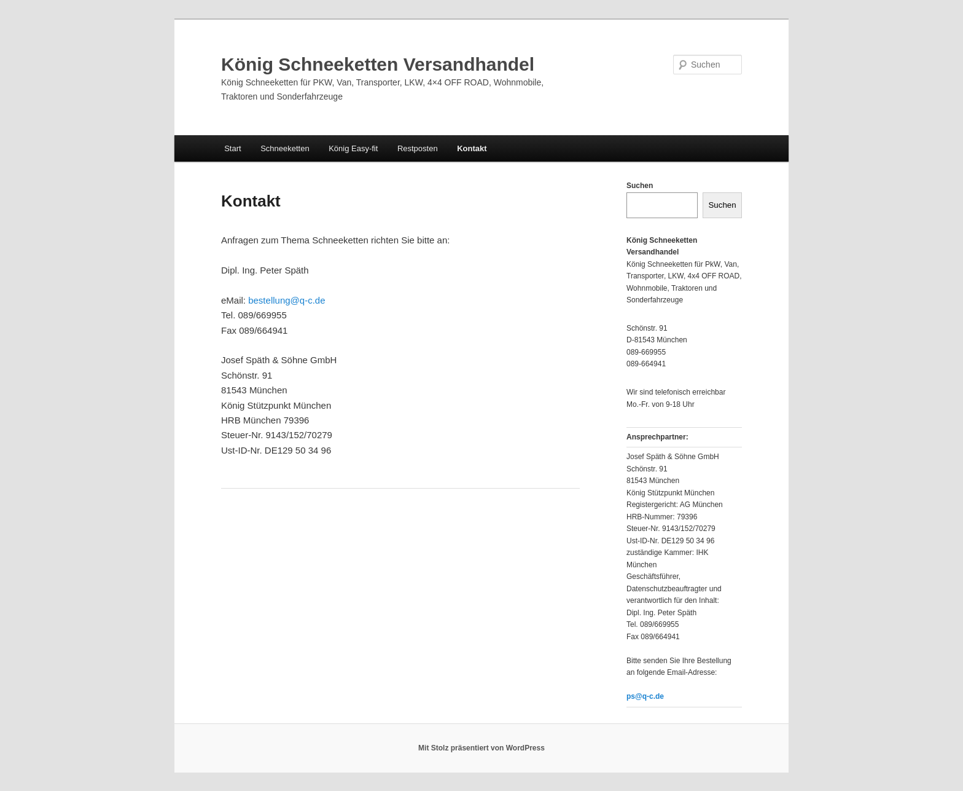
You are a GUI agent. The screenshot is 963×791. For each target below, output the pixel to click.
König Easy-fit (353, 148)
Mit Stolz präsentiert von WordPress (481, 748)
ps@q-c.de (645, 696)
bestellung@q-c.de (286, 300)
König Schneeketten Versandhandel (377, 64)
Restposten (417, 148)
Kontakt (471, 148)
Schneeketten (285, 148)
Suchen (639, 185)
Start (232, 148)
